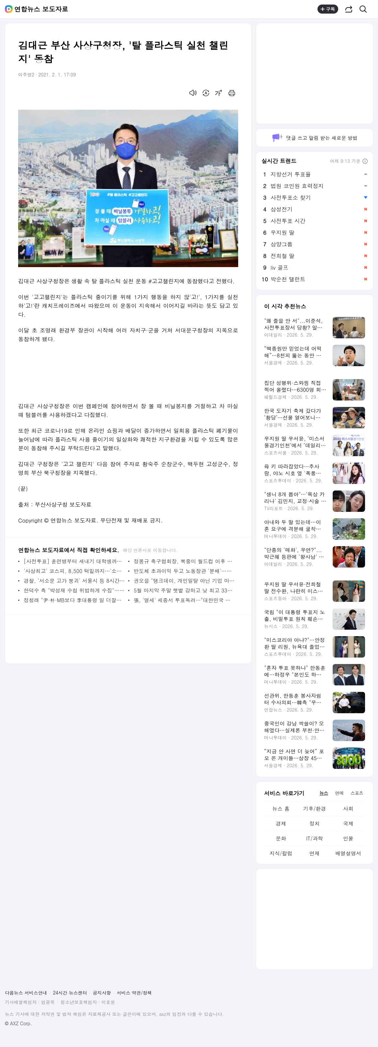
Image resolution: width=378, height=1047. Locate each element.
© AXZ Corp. (18, 1023)
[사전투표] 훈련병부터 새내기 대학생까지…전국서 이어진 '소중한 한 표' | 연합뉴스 (74, 561)
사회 (348, 808)
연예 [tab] (339, 793)
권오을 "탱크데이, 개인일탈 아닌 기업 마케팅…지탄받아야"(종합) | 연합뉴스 (184, 580)
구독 (328, 9)
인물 (348, 838)
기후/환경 (314, 808)
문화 (281, 838)
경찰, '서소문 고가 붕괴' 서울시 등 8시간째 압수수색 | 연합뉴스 (74, 580)
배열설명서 (348, 853)
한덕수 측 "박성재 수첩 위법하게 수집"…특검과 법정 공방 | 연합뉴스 (74, 590)
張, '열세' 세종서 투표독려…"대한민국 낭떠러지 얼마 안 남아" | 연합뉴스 (184, 600)
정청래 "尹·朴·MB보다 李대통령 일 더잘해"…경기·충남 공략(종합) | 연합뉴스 (74, 600)
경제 (281, 823)
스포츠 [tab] (356, 793)
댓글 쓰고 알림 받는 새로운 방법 (314, 137)
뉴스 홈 (280, 808)
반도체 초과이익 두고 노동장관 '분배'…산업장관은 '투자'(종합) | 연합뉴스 (184, 571)
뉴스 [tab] (323, 793)
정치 (314, 823)
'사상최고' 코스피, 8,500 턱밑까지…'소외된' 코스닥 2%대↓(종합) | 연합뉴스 (74, 571)
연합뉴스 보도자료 (41, 9)
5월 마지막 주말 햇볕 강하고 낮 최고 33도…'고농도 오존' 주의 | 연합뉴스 (184, 590)
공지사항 (102, 992)
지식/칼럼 (281, 853)
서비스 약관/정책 (134, 992)
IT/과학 (314, 838)
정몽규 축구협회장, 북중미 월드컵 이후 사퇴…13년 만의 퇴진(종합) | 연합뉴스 (184, 561)
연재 (314, 853)
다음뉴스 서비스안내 (26, 992)
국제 (348, 823)
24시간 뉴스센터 (70, 992)
